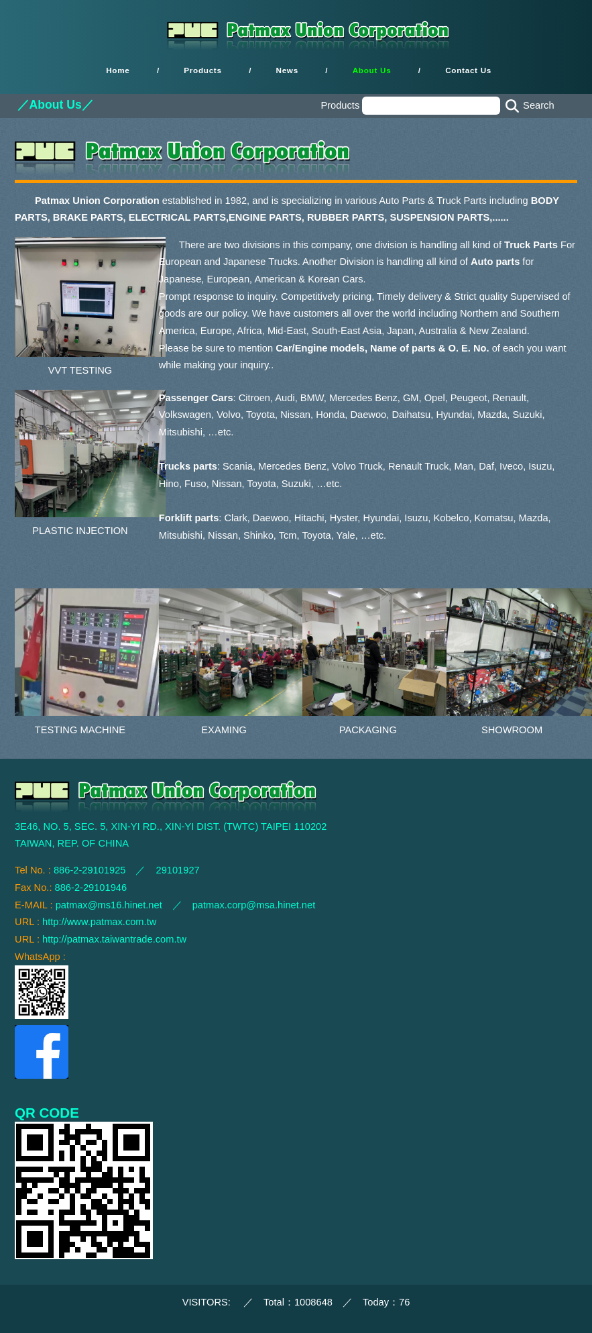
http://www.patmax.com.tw (99, 921)
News (287, 70)
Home (117, 70)
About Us (372, 70)
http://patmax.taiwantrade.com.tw (114, 939)
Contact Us (468, 70)
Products (202, 70)
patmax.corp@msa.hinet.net (254, 905)
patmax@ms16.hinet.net (109, 905)
